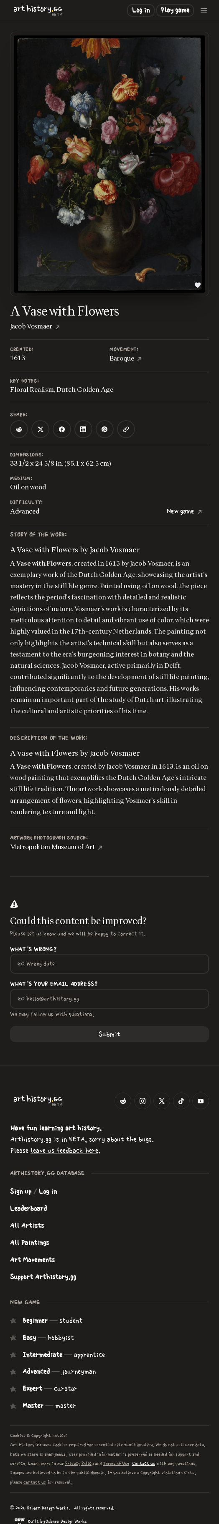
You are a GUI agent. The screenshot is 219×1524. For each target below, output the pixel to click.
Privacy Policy (79, 1463)
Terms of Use (116, 1463)
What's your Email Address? (54, 984)
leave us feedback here (64, 1150)
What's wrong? (33, 949)
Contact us (143, 1463)
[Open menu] (204, 10)
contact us (34, 1482)
